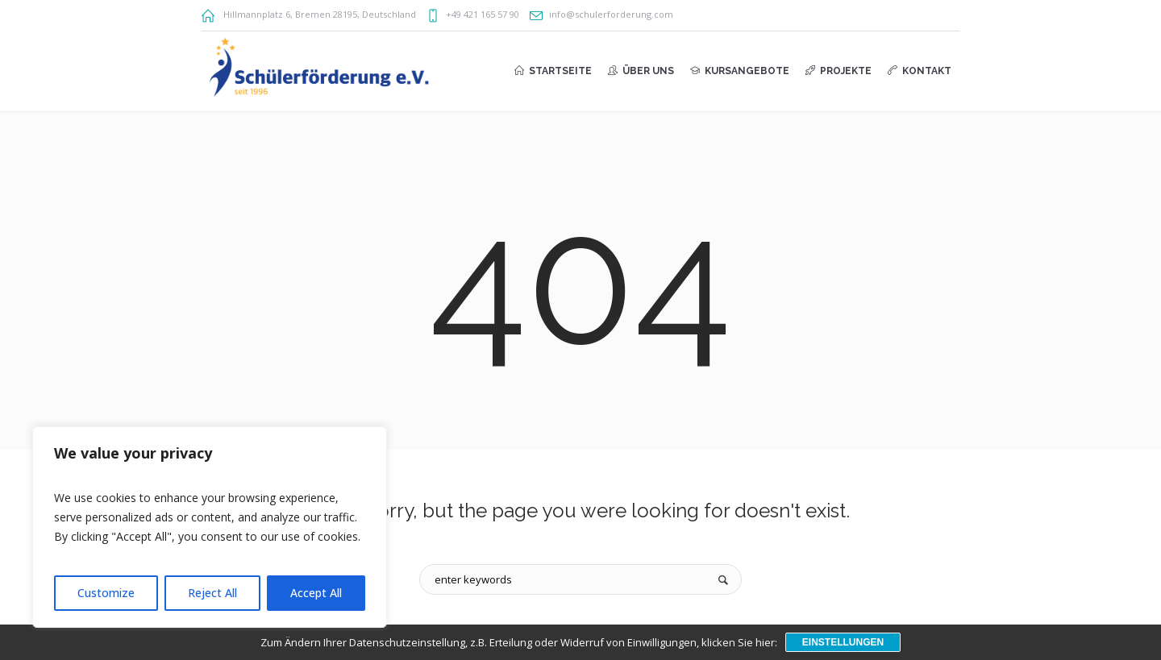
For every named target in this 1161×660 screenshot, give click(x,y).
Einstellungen (843, 642)
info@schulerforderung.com (611, 14)
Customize (106, 592)
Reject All (212, 592)
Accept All (316, 592)
